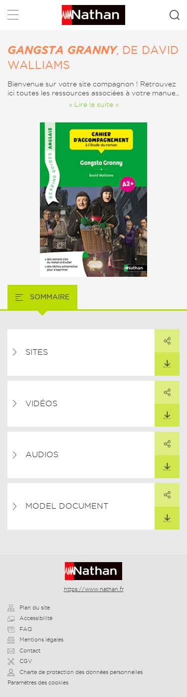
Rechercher (175, 15)
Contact (23, 651)
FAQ (19, 629)
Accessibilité (29, 618)
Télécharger (163, 360)
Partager (163, 337)
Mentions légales (35, 640)
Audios (41, 454)
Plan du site (28, 608)
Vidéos (41, 403)
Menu (12, 16)
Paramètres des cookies (37, 683)
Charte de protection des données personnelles (75, 672)
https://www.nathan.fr (94, 589)
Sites (36, 352)
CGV (19, 661)
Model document (66, 506)
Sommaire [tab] (48, 297)
